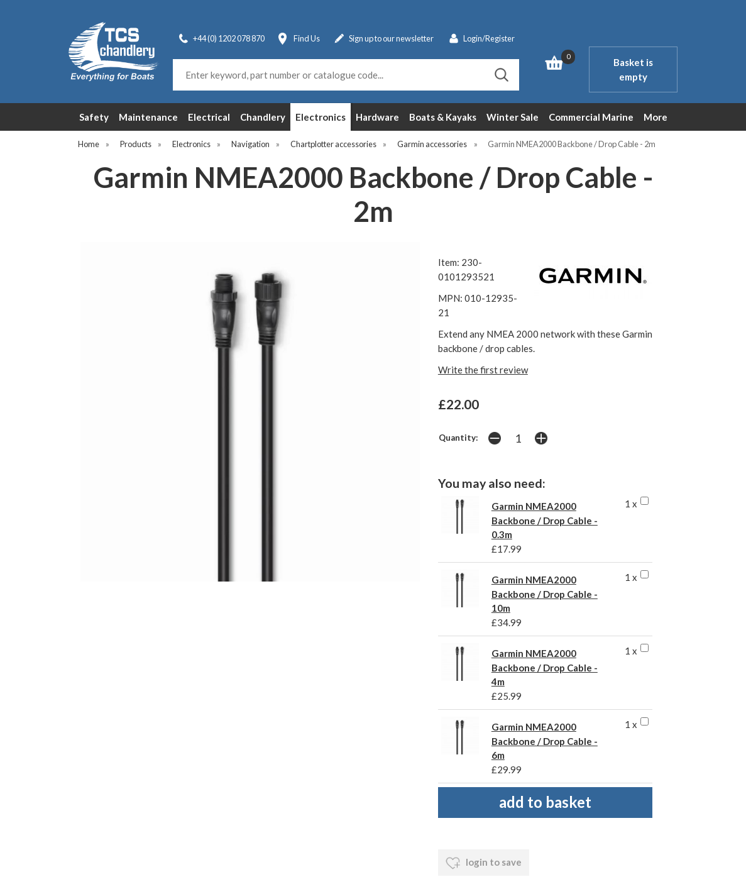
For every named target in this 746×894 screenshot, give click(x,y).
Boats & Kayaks (442, 117)
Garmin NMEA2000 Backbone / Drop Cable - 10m (544, 594)
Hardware (377, 117)
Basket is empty (633, 69)
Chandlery (262, 117)
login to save (484, 863)
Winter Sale (512, 117)
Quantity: (458, 438)
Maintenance (148, 117)
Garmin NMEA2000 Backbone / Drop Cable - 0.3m (544, 520)
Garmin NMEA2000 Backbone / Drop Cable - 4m (544, 667)
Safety (94, 117)
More (655, 117)
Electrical (209, 117)
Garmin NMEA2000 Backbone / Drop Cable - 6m (544, 741)
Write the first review (483, 369)
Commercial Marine (591, 117)
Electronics (320, 117)
